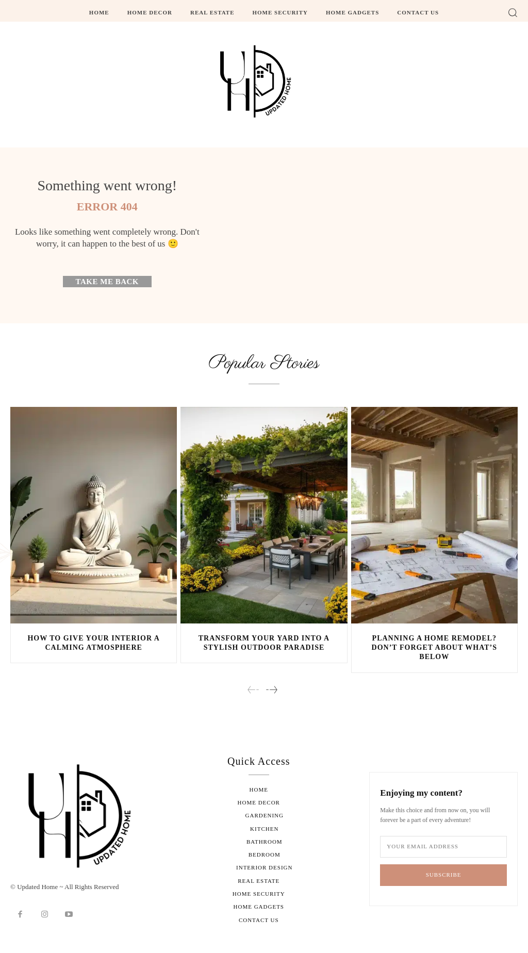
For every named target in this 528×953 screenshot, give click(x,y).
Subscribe (443, 874)
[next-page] (271, 690)
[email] (443, 846)
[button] (512, 12)
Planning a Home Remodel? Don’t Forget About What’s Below (434, 648)
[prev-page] (253, 690)
